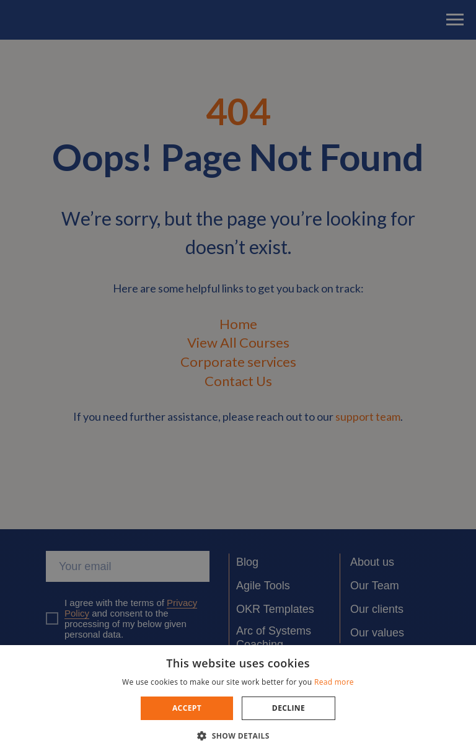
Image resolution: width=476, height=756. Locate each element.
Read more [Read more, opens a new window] (334, 682)
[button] (238, 735)
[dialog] (238, 378)
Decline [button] (288, 708)
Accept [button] (186, 708)
